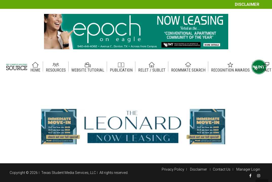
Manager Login (248, 169)
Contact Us (222, 169)
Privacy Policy (173, 169)
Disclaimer (247, 4)
